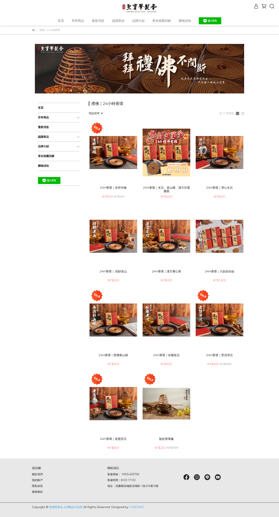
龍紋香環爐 (166, 439)
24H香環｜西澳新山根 (113, 355)
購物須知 (185, 21)
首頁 (61, 21)
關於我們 (37, 474)
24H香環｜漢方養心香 (166, 271)
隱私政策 (37, 486)
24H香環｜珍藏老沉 (166, 355)
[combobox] (96, 113)
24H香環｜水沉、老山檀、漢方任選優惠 (166, 189)
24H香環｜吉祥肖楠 (113, 187)
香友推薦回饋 (161, 21)
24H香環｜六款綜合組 (219, 271)
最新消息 (98, 21)
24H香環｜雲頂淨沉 (219, 355)
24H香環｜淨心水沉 (219, 187)
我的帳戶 (37, 480)
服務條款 (37, 491)
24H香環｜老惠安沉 (113, 439)
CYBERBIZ (136, 507)
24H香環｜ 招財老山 (113, 271)
